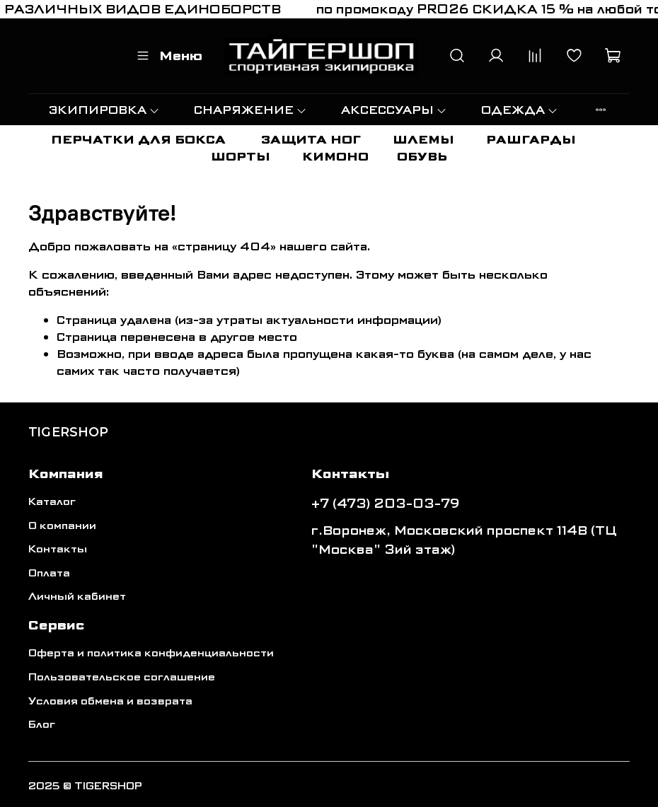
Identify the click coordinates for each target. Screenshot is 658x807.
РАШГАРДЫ (531, 140)
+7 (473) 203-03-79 (385, 503)
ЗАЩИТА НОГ (311, 140)
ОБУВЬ (422, 157)
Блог (41, 724)
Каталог (52, 501)
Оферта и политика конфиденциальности (151, 653)
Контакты (57, 549)
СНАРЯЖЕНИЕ (250, 110)
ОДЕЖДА (519, 110)
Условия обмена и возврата (110, 701)
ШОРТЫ (240, 157)
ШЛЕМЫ (423, 140)
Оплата (49, 573)
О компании (62, 525)
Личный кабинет (77, 596)
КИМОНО (335, 157)
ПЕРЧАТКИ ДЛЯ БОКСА (138, 140)
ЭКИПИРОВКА (104, 110)
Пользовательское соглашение (121, 677)
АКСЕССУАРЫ (394, 110)
